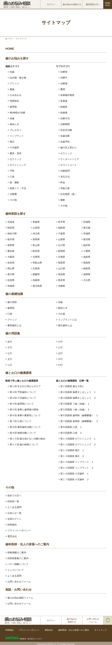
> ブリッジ (13, 83)
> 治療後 (62, 83)
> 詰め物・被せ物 (17, 77)
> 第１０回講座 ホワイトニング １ (77, 438)
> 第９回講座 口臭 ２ (70, 433)
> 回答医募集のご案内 (16, 558)
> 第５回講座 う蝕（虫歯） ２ (74, 409)
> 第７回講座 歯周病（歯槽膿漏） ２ (78, 421)
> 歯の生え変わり (67, 147)
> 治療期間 (64, 124)
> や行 (59, 359)
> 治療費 (12, 194)
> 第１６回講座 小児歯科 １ (73, 473)
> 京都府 (60, 257)
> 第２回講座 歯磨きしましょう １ (77, 392)
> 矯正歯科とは (64, 325)
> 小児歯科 (13, 147)
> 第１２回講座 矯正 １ (71, 450)
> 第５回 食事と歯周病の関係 (23, 409)
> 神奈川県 (11, 233)
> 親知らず (13, 124)
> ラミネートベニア (68, 159)
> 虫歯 (11, 72)
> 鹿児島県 (36, 286)
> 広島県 (35, 268)
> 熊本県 (60, 280)
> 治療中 (62, 77)
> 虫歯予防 (64, 141)
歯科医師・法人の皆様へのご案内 (27, 544)
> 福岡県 (85, 274)
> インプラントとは (66, 319)
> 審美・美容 (14, 153)
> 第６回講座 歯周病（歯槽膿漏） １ (78, 415)
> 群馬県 (35, 239)
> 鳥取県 (60, 262)
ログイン (51, 4)
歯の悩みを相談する (72, 4)
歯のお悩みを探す (17, 58)
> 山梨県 (60, 239)
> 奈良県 (9, 262)
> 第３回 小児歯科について (22, 398)
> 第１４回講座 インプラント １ (76, 462)
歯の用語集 (12, 333)
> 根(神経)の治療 (16, 112)
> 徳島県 (85, 268)
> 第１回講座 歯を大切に (71, 386)
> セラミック (14, 159)
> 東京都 (85, 227)
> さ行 (8, 347)
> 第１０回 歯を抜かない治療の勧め (26, 438)
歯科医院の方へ (93, 4)
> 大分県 (85, 280)
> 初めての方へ (13, 495)
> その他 (12, 200)
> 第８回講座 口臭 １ (70, 427)
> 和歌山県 (36, 262)
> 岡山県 (9, 268)
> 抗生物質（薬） (67, 194)
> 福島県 (60, 227)
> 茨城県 (85, 233)
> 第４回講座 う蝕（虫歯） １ (74, 403)
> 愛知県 (9, 251)
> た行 (59, 347)
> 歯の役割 (11, 302)
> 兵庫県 (35, 257)
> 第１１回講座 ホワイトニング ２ (77, 444)
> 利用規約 (11, 524)
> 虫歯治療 (64, 136)
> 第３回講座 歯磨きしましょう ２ (77, 398)
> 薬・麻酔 (13, 182)
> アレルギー (14, 130)
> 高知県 (60, 274)
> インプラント (16, 136)
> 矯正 (11, 141)
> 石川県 (60, 245)
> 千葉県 (60, 233)
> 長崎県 (35, 280)
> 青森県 (35, 222)
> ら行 (8, 365)
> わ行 (59, 365)
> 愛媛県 (35, 274)
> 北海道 (9, 222)
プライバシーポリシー (29, 630)
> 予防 (11, 171)
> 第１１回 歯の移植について (23, 444)
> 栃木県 (9, 239)
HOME (9, 48)
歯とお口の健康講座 (18, 372)
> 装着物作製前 (66, 95)
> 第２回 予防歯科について (22, 392)
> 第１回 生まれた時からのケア (24, 386)
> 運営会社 (11, 536)
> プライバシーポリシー (18, 530)
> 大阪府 (9, 257)
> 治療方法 (64, 118)
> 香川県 (9, 274)
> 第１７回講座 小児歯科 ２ (73, 479)
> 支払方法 (64, 176)
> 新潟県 (85, 239)
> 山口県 (60, 268)
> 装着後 (62, 101)
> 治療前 (62, 72)
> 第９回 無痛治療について (22, 433)
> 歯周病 (12, 107)
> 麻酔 (61, 200)
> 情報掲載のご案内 (15, 552)
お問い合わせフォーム (93, 620)
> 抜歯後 (62, 112)
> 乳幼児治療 (65, 130)
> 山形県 (35, 227)
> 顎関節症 (13, 101)
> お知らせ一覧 (13, 513)
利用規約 (9, 630)
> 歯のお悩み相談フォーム (19, 598)
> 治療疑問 (64, 171)
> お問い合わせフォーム (18, 581)
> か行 (59, 341)
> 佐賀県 (9, 280)
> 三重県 (85, 251)
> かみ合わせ (14, 95)
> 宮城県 (85, 222)
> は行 (59, 353)
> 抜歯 (11, 118)
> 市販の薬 (64, 188)
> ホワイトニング (17, 165)
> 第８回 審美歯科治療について (24, 427)
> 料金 (61, 182)
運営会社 (49, 630)
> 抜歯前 (62, 107)
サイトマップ (100, 630)
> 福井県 (85, 245)
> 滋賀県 (85, 257)
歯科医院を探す (15, 213)
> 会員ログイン (13, 519)
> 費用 (61, 89)
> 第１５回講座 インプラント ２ (76, 468)
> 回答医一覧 (12, 501)
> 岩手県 (60, 222)
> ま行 (8, 359)
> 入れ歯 (60, 314)
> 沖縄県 (60, 286)
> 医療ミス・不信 (17, 188)
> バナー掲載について (16, 564)
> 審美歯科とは (13, 325)
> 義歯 (11, 89)
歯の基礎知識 (14, 293)
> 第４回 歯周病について (21, 403)
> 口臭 (11, 176)
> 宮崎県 (9, 286)
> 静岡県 (60, 251)
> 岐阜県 (35, 251)
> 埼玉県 (35, 233)
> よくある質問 (13, 507)
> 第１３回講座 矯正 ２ (71, 456)
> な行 (8, 353)
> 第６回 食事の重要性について (24, 415)
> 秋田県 (9, 227)
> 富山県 (35, 245)
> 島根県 (85, 262)
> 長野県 (9, 245)
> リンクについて (14, 570)
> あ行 (8, 341)
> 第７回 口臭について (19, 421)
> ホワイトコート (67, 165)
